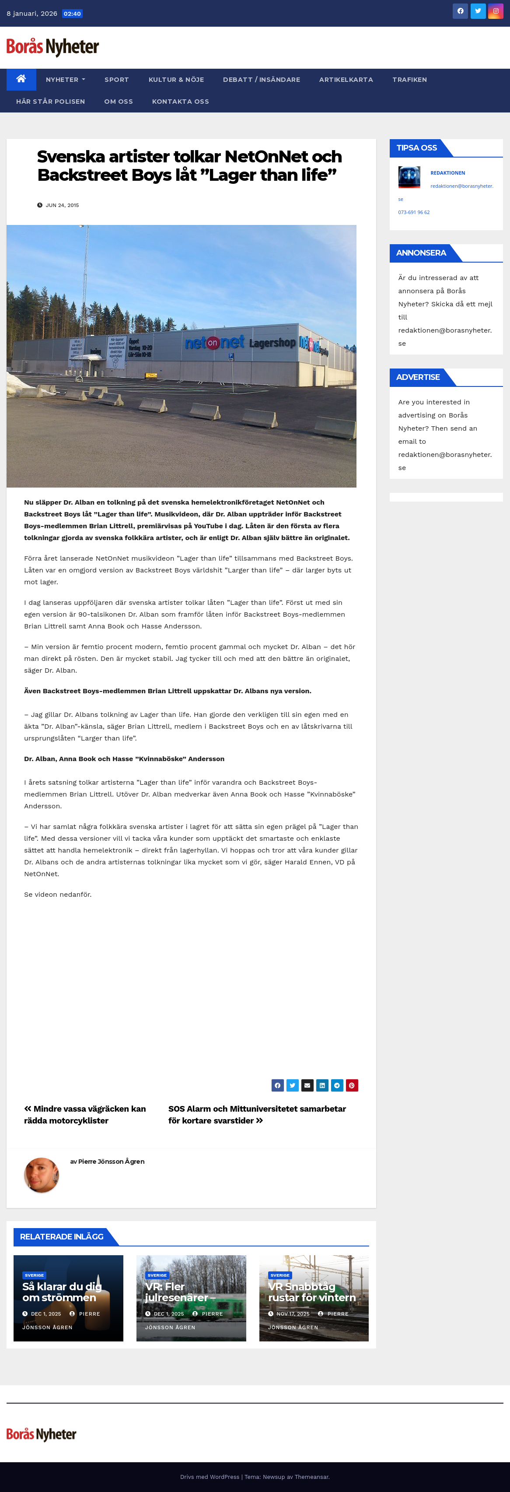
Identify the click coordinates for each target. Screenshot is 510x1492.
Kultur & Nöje (176, 80)
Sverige (34, 1275)
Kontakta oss (180, 101)
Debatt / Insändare (261, 80)
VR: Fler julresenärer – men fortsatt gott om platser (190, 1303)
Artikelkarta (346, 80)
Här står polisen (50, 101)
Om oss (118, 101)
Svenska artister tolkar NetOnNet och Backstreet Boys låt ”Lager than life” (189, 165)
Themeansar (311, 1477)
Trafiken (409, 80)
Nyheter (66, 80)
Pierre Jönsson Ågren (111, 1162)
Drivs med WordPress (210, 1477)
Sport (117, 80)
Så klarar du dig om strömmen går (62, 1297)
